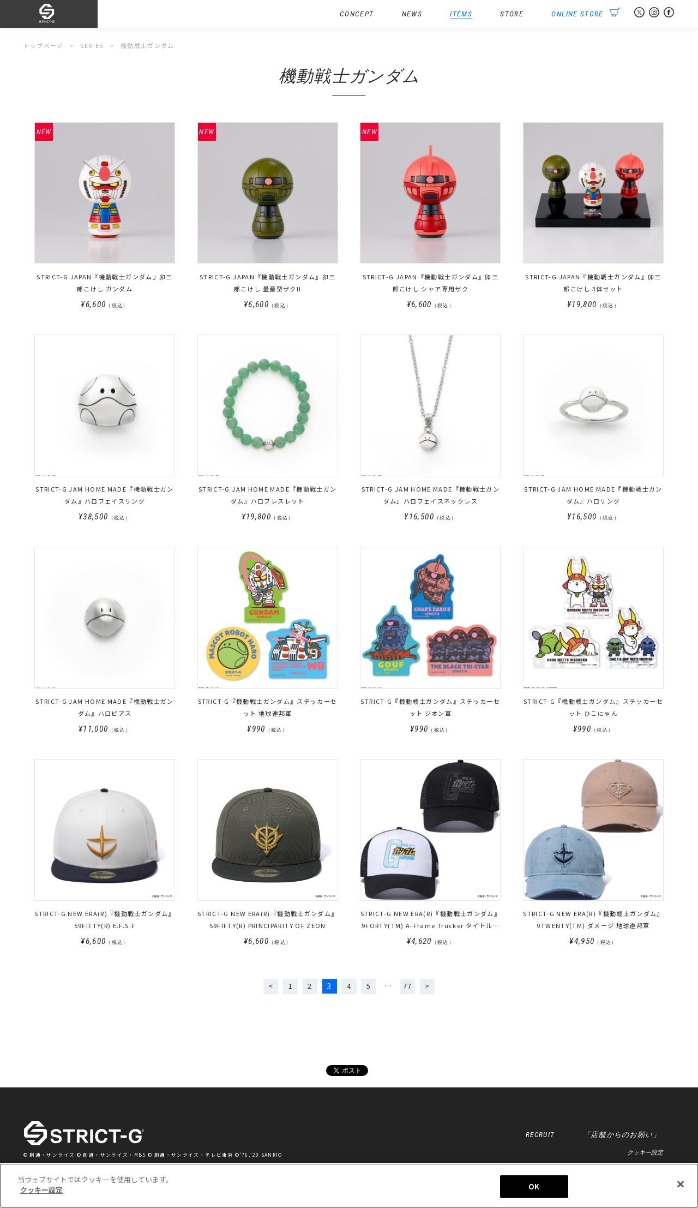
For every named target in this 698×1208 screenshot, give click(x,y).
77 (407, 987)
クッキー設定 (645, 1154)
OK (533, 1187)
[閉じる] (681, 1186)
